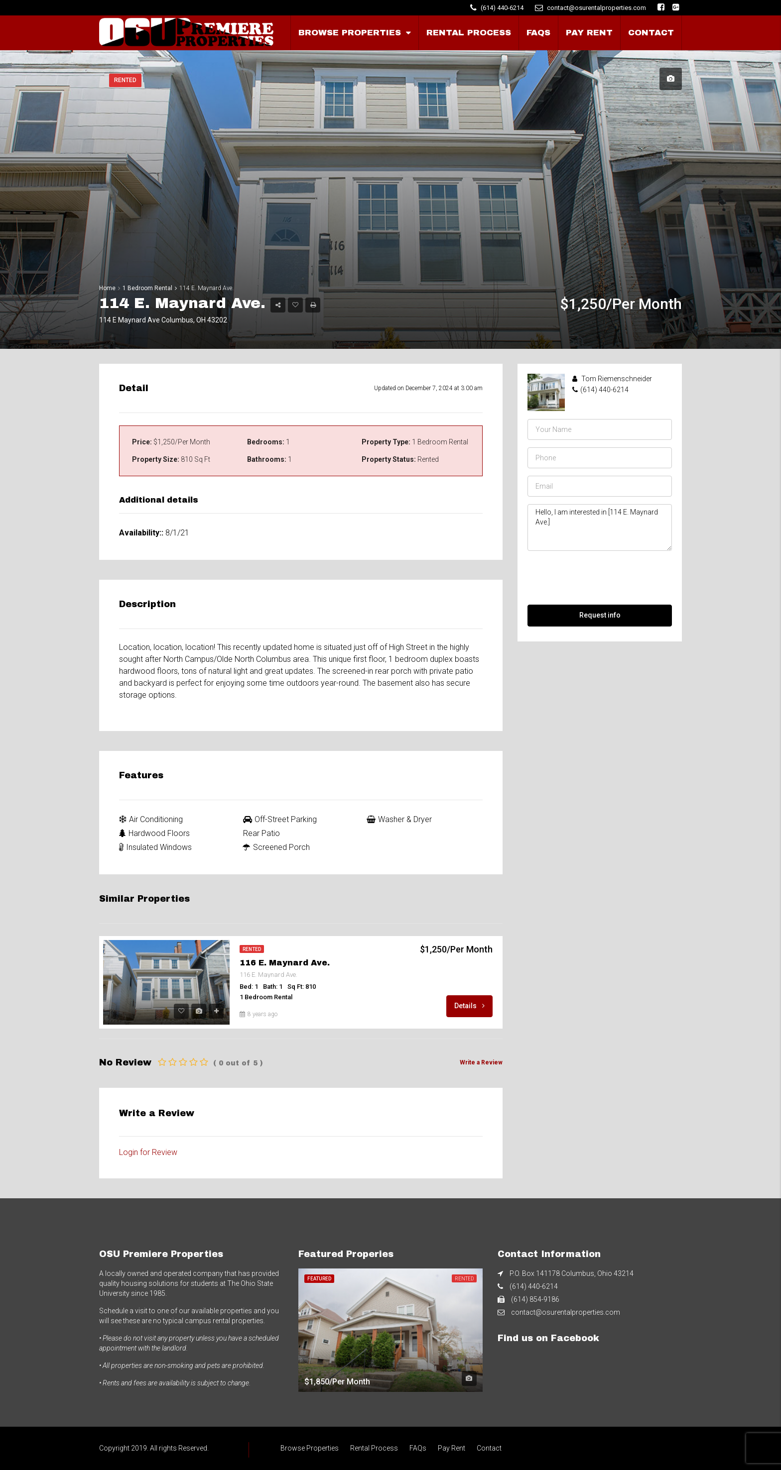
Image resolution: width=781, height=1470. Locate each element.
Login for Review (148, 1152)
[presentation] (603, 577)
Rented (125, 80)
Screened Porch (276, 847)
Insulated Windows (155, 847)
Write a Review (481, 1062)
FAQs (538, 32)
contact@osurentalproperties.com (565, 1312)
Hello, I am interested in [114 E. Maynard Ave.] (599, 527)
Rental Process (468, 32)
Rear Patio (261, 833)
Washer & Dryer (399, 819)
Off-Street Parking (280, 819)
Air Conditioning (151, 819)
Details (469, 1006)
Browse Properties (349, 32)
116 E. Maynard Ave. (285, 962)
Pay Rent (589, 32)
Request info (600, 615)
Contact (651, 32)
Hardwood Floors (154, 833)
